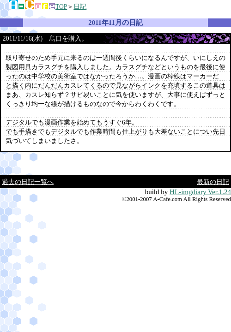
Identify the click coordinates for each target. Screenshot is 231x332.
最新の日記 (213, 181)
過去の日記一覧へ (28, 181)
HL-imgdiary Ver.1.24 (200, 192)
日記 (79, 6)
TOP (61, 6)
